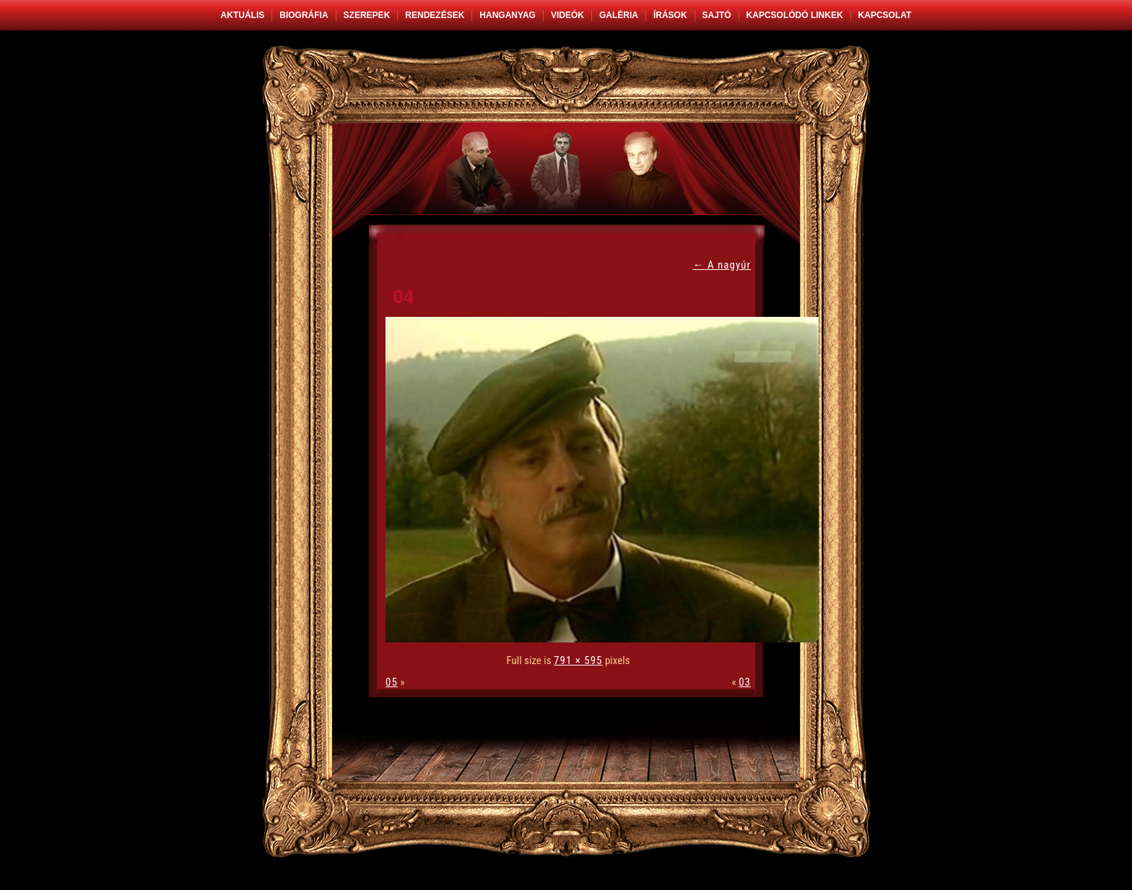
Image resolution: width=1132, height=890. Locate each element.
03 (745, 682)
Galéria (618, 15)
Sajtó (716, 15)
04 (403, 296)
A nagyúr (722, 264)
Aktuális (243, 15)
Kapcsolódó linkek (794, 15)
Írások (670, 15)
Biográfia (303, 15)
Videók (567, 15)
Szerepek (367, 15)
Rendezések (434, 15)
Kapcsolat (885, 15)
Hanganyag (507, 15)
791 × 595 (578, 660)
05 (392, 682)
